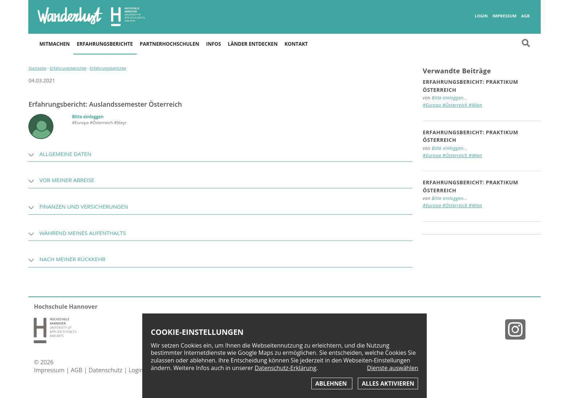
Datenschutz (106, 370)
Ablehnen (331, 383)
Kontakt (296, 44)
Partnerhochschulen (169, 44)
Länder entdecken (253, 44)
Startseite (37, 68)
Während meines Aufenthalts (82, 233)
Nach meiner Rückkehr (72, 259)
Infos (213, 44)
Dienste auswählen (392, 368)
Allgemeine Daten (65, 153)
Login (481, 16)
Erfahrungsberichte (105, 44)
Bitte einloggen (87, 116)
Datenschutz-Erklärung (285, 368)
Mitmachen (54, 44)
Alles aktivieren (388, 383)
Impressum (504, 16)
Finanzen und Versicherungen (83, 206)
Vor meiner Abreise (66, 180)
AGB (525, 16)
